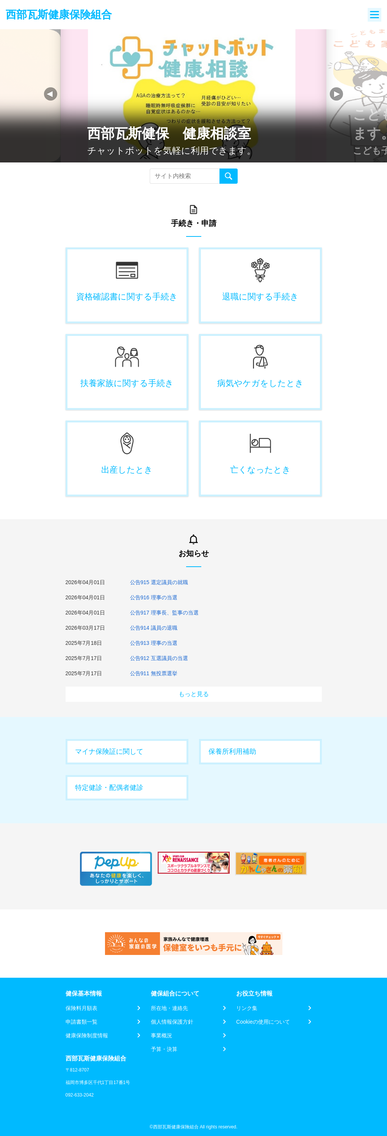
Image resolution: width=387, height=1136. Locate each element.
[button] (336, 94)
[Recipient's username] (184, 176)
